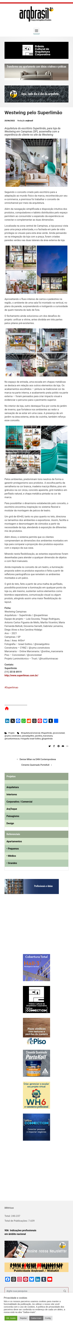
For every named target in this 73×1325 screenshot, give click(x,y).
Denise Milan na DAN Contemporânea (38, 759)
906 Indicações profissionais (20, 1230)
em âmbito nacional (15, 1234)
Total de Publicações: (16, 1220)
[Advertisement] (23, 927)
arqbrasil (29, 120)
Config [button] (48, 1318)
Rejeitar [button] (23, 1318)
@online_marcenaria (44, 736)
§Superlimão (47, 739)
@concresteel (59, 733)
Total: (8, 1216)
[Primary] (36, 31)
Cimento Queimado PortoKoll (35, 765)
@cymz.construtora (13, 736)
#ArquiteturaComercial (30, 733)
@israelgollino (28, 736)
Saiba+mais (36, 1318)
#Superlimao (11, 687)
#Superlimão (46, 733)
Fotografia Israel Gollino (31, 739)
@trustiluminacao (12, 739)
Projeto (11, 733)
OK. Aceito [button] (11, 1318)
